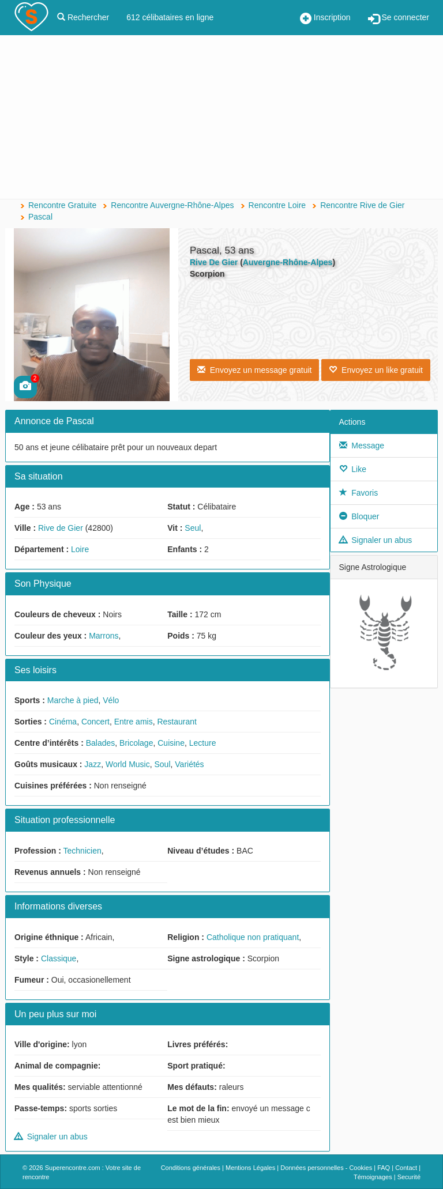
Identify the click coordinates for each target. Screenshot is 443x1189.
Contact (406, 1167)
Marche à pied (73, 700)
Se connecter (398, 18)
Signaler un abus (51, 1136)
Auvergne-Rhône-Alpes (288, 262)
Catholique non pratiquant (253, 937)
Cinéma (63, 721)
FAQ (383, 1167)
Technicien (82, 850)
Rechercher (83, 17)
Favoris (358, 492)
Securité (409, 1176)
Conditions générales (190, 1167)
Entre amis (133, 721)
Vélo (111, 700)
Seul (193, 528)
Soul (162, 764)
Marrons (103, 635)
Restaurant (176, 721)
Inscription (325, 18)
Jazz (92, 764)
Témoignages (373, 1176)
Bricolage (136, 743)
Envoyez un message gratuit (254, 370)
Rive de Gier (60, 528)
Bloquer (359, 516)
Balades (100, 743)
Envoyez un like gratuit (376, 370)
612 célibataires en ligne (169, 17)
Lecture (202, 743)
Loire (80, 549)
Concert (95, 721)
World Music (128, 764)
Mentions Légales (250, 1167)
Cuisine (171, 743)
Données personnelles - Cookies (326, 1167)
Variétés (189, 764)
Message (362, 445)
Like (352, 469)
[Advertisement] (221, 118)
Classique (58, 958)
